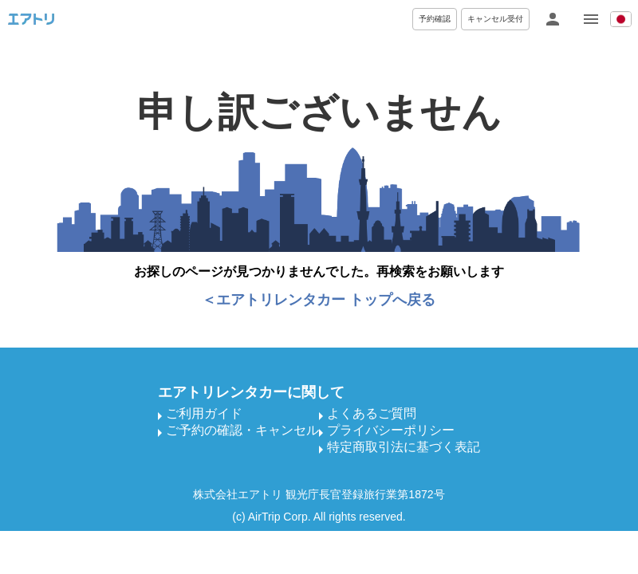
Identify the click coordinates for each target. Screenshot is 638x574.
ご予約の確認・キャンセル (242, 430)
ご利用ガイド (204, 413)
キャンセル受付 (495, 18)
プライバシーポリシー (391, 430)
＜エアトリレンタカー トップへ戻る (318, 300)
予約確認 (435, 18)
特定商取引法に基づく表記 (403, 447)
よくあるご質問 (371, 413)
